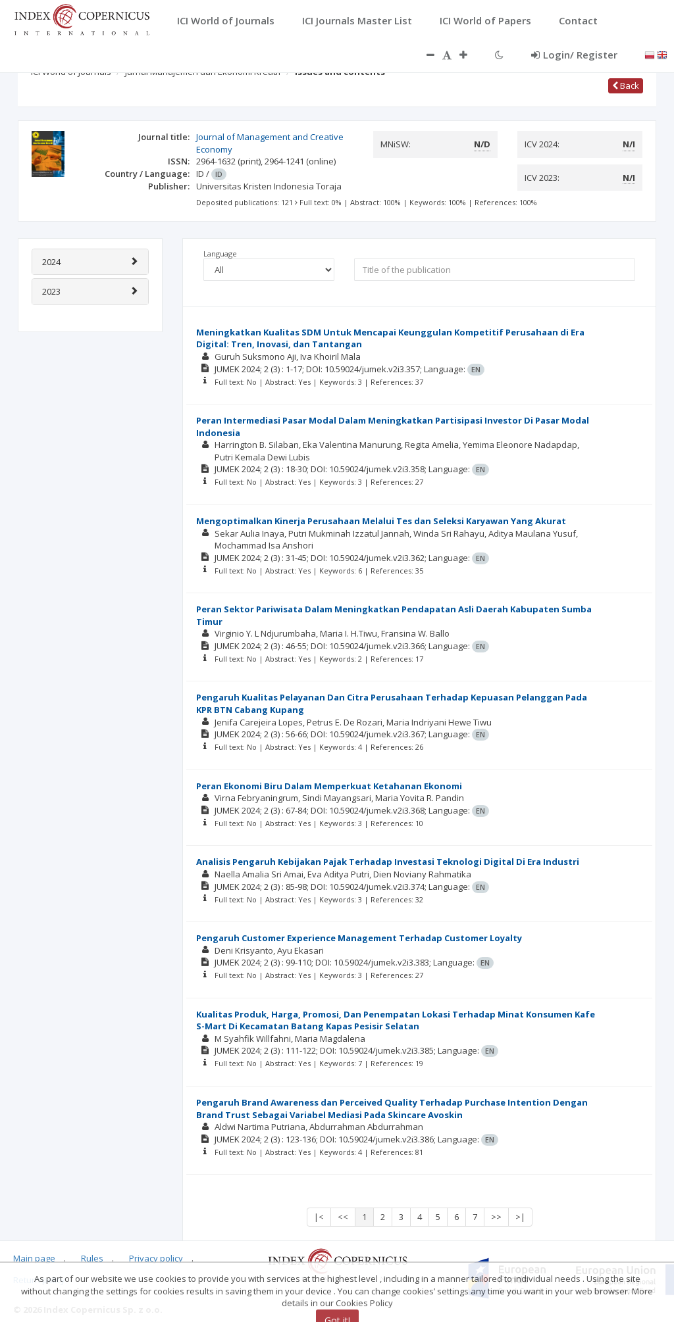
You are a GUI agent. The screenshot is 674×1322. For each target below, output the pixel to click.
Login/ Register (574, 54)
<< (343, 1217)
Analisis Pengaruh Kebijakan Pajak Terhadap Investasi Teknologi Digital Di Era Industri (387, 862)
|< (319, 1217)
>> (496, 1217)
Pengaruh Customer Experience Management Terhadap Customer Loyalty (359, 938)
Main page (34, 1258)
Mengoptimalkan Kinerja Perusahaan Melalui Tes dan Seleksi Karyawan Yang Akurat (381, 521)
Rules (92, 1258)
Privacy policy (156, 1258)
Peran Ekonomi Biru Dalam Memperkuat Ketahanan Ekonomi (329, 786)
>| (520, 1217)
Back (625, 85)
